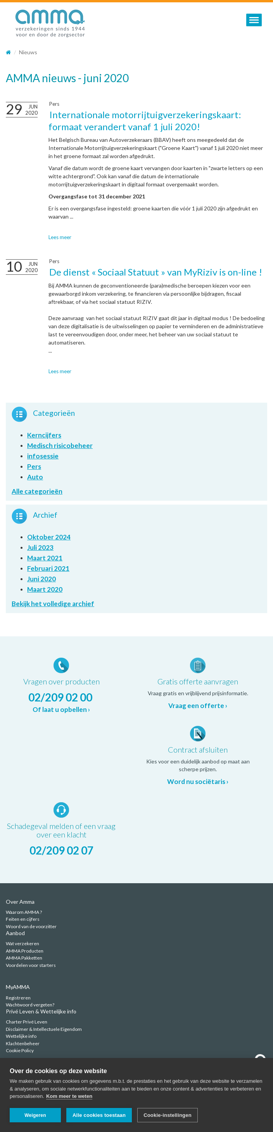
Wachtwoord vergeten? (30, 1005)
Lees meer (59, 237)
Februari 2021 (48, 568)
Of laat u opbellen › (61, 709)
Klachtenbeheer (23, 1043)
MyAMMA (18, 987)
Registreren (18, 998)
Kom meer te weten (69, 1096)
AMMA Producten (24, 951)
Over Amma (20, 901)
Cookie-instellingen (167, 1115)
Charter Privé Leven (26, 1022)
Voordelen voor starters (31, 965)
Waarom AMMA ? (24, 912)
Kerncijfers (44, 435)
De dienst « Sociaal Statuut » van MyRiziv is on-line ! (155, 271)
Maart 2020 (44, 589)
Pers (54, 104)
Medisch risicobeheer (60, 445)
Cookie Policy (20, 1050)
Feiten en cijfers (23, 919)
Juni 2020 (41, 579)
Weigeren (35, 1115)
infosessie (43, 456)
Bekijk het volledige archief (53, 604)
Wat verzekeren (22, 943)
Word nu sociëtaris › (197, 781)
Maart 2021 (44, 558)
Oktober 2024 (49, 537)
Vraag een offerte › (197, 705)
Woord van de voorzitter (31, 926)
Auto (35, 477)
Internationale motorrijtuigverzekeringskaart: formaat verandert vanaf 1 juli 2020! (144, 120)
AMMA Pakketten (24, 958)
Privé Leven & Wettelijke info (41, 1011)
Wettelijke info (21, 1036)
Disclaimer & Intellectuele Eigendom (44, 1029)
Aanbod (15, 933)
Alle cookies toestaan (99, 1115)
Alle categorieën (37, 491)
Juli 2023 (40, 547)
